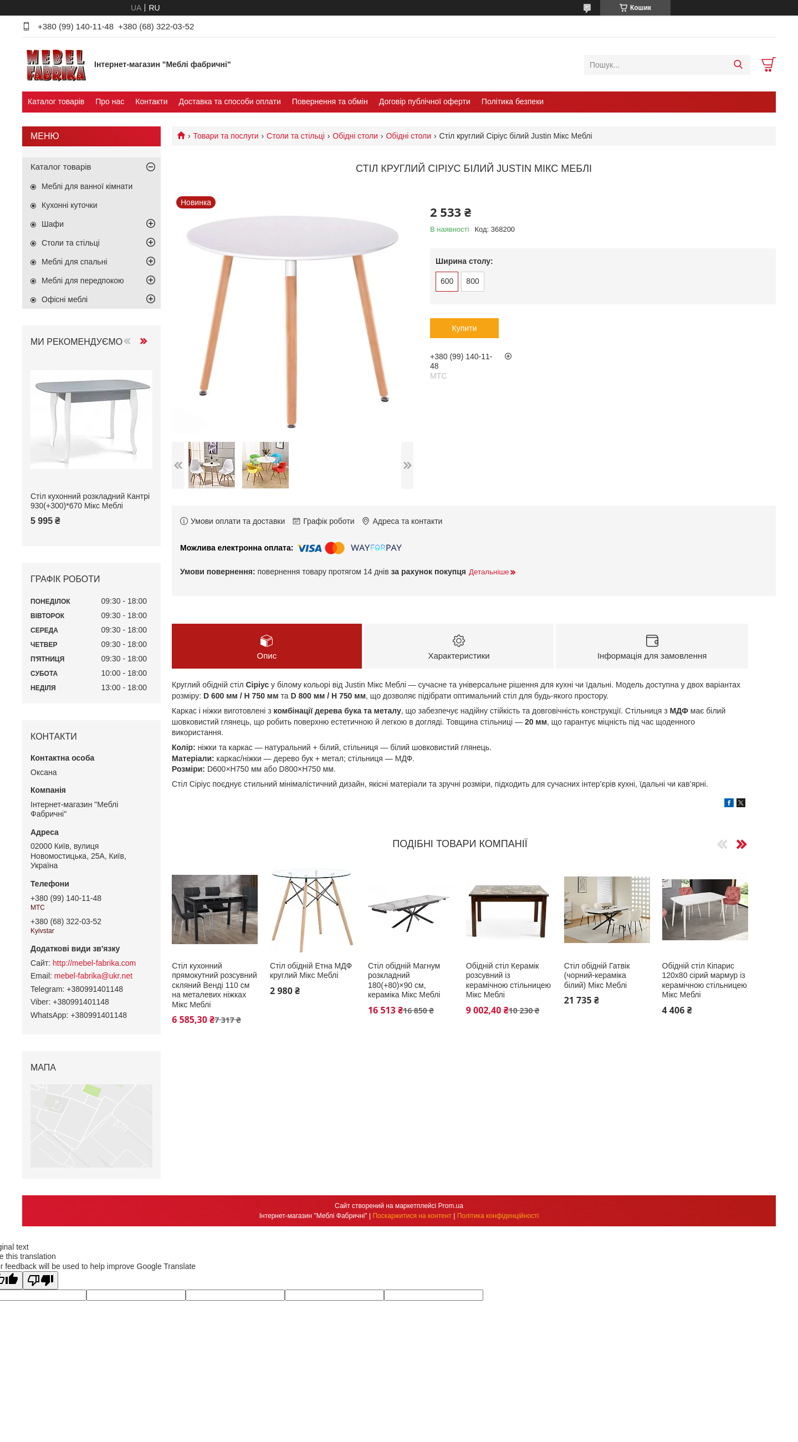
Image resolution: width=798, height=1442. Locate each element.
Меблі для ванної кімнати (87, 186)
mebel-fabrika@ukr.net (93, 975)
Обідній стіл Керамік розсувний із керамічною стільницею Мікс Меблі (508, 980)
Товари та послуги (225, 135)
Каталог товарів (56, 101)
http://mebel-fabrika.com (94, 963)
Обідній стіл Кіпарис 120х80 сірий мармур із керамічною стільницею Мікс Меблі (704, 980)
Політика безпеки (513, 101)
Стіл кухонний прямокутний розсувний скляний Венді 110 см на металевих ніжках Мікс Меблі (214, 985)
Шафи (53, 224)
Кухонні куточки (70, 205)
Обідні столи (355, 135)
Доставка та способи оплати (230, 101)
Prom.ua (450, 1206)
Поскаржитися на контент (411, 1216)
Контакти (151, 101)
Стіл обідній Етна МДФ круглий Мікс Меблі (311, 970)
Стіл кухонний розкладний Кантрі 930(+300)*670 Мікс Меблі (90, 501)
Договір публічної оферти (424, 101)
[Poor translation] (40, 1280)
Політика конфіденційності (498, 1216)
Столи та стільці (296, 135)
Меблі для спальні (75, 261)
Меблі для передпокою (83, 280)
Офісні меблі (65, 299)
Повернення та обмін (330, 101)
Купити (464, 328)
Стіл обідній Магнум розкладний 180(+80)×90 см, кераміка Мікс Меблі (404, 980)
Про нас (109, 101)
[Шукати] (737, 65)
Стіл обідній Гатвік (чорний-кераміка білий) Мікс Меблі (597, 975)
